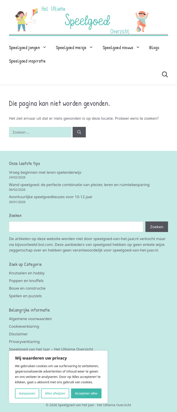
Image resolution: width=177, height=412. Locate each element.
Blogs (154, 47)
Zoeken (156, 226)
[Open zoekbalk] (165, 74)
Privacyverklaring (24, 341)
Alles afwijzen (55, 393)
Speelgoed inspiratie (27, 61)
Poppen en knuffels (26, 280)
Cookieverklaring (24, 326)
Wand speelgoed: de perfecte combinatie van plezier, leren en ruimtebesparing (79, 184)
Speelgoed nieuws (124, 47)
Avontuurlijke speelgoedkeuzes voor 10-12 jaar (51, 196)
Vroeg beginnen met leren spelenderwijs (45, 172)
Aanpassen (27, 393)
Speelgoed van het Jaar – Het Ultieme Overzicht (51, 349)
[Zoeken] (79, 132)
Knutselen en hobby (27, 272)
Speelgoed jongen (30, 47)
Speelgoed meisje (77, 47)
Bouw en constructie (27, 288)
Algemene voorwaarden (30, 318)
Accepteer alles (86, 393)
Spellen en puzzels (25, 295)
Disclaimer (18, 333)
